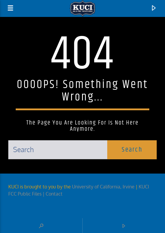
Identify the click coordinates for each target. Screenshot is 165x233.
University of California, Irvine (103, 187)
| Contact (53, 194)
